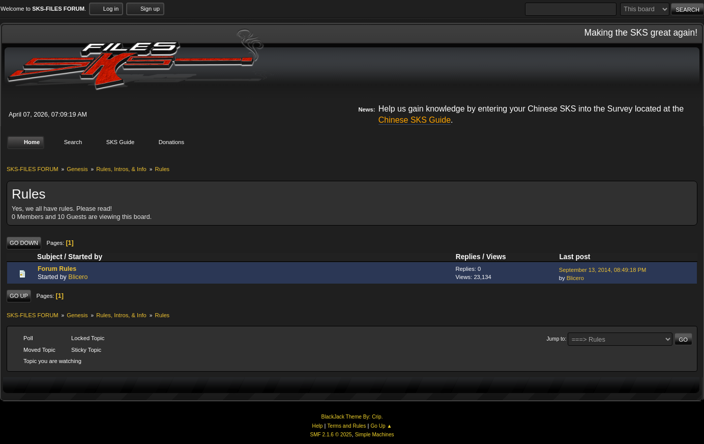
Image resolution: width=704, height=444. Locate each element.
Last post (579, 257)
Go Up (19, 296)
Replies (468, 257)
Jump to (556, 339)
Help (317, 426)
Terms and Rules (347, 426)
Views (496, 257)
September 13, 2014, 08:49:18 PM (603, 270)
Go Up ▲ (381, 426)
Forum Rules (57, 268)
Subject (50, 257)
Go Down (24, 243)
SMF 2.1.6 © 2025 (330, 434)
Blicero (77, 277)
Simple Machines (374, 434)
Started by (85, 257)
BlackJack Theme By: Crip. (352, 417)
